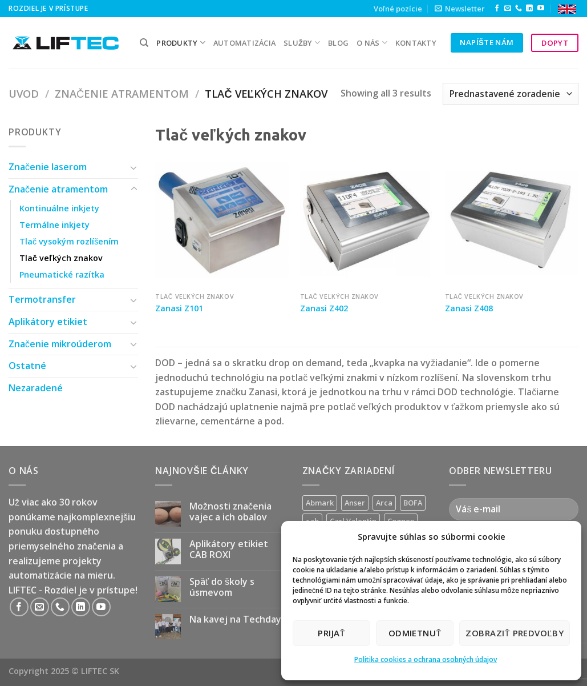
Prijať (331, 633)
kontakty (415, 43)
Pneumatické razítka (61, 274)
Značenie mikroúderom (60, 344)
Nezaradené (36, 388)
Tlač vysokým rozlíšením (69, 241)
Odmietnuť (415, 633)
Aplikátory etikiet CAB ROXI (228, 549)
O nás (372, 42)
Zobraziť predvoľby (514, 633)
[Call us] (518, 9)
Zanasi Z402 (324, 308)
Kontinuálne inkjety (59, 208)
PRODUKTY (180, 42)
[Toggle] (134, 167)
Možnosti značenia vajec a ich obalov (230, 512)
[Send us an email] (507, 9)
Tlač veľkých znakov (61, 257)
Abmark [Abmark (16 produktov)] (320, 503)
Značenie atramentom (122, 93)
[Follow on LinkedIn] (529, 9)
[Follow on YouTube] (540, 9)
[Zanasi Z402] (367, 220)
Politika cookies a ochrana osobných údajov (425, 659)
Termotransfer (42, 299)
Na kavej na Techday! (236, 619)
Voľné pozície (398, 8)
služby (302, 42)
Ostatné (27, 365)
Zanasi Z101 (179, 308)
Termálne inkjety (54, 224)
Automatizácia (244, 43)
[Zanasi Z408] (511, 220)
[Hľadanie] (144, 43)
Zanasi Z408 (469, 308)
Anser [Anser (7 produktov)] (355, 503)
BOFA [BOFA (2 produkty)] (412, 503)
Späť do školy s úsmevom (221, 587)
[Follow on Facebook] (496, 9)
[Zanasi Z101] (222, 220)
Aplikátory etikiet (48, 321)
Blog (338, 43)
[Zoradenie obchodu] (510, 94)
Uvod (24, 93)
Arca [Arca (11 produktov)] (384, 503)
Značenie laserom (48, 167)
